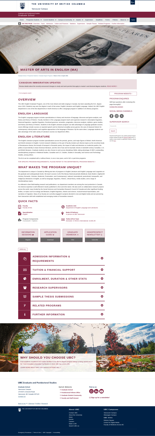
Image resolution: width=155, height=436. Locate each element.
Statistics (73, 23)
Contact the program (116, 107)
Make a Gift (73, 423)
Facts (43, 23)
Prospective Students (32, 20)
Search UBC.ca (74, 426)
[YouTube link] (101, 391)
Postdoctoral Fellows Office (70, 392)
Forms (107, 20)
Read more (111, 86)
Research (45, 403)
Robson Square (109, 420)
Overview (36, 23)
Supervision (89, 20)
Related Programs (104, 23)
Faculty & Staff (127, 137)
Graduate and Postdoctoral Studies (77, 383)
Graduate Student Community (71, 395)
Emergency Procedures (24, 432)
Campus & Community (65, 20)
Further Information (118, 23)
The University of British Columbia (22, 6)
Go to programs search (25, 93)
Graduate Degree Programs (45, 75)
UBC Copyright (47, 432)
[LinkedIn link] (96, 391)
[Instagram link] (91, 391)
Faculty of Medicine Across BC (114, 424)
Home (22, 20)
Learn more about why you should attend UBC (39, 367)
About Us (123, 20)
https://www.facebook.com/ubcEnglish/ (111, 116)
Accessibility (56, 432)
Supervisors (81, 23)
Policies (115, 20)
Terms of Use (37, 432)
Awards (78, 20)
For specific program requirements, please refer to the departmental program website (56, 162)
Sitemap (31, 403)
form (115, 140)
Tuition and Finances (61, 23)
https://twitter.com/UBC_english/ (122, 116)
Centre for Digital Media (111, 422)
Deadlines (99, 20)
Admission (49, 23)
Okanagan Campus (110, 415)
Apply (133, 20)
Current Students (48, 20)
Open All (22, 249)
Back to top (22, 403)
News (71, 417)
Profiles (37, 403)
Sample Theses (91, 23)
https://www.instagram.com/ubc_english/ (117, 116)
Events (71, 419)
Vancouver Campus (110, 413)
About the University (75, 415)
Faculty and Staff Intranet (69, 398)
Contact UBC (73, 413)
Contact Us (22, 396)
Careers (71, 421)
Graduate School (22, 75)
